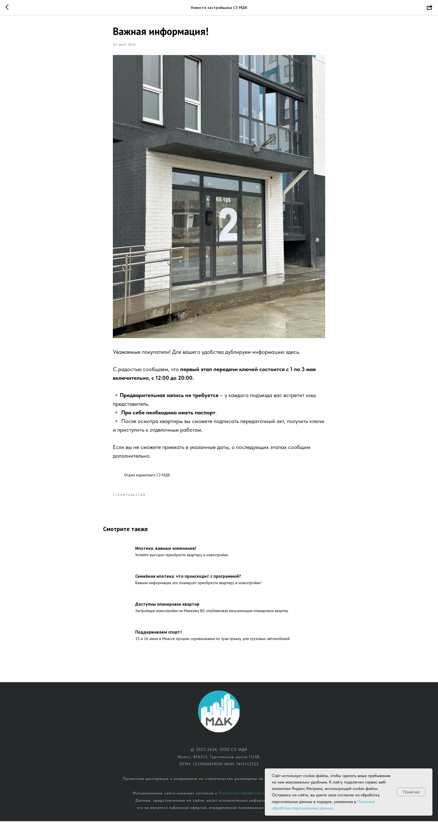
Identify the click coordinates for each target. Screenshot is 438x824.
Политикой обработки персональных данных (262, 796)
